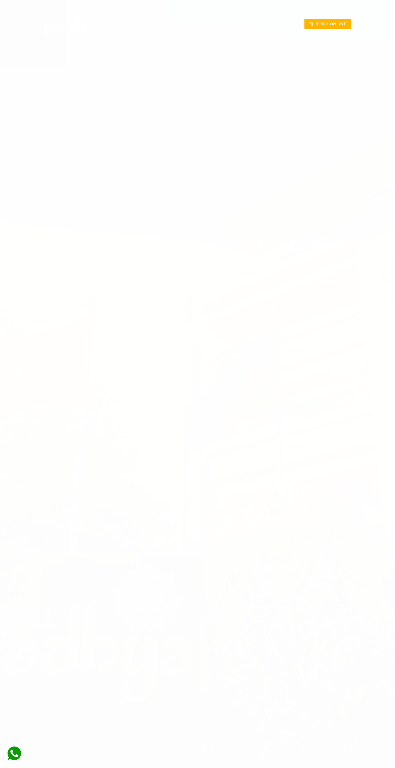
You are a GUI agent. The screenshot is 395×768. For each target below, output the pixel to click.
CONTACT (290, 23)
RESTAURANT (193, 23)
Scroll (206, 742)
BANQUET (155, 23)
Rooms (123, 23)
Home (100, 23)
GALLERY (261, 23)
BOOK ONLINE (327, 23)
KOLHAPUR (232, 23)
